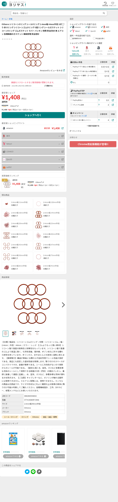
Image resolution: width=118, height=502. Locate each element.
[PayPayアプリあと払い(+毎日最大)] (113, 71)
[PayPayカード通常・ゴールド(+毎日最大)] (113, 75)
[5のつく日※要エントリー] (113, 120)
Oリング (25, 417)
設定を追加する (93, 126)
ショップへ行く (33, 115)
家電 (10, 19)
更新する (48, 86)
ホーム (4, 19)
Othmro (35, 417)
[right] (63, 305)
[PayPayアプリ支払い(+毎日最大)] (113, 66)
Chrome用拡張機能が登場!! (93, 144)
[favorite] (63, 24)
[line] (33, 472)
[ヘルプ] (99, 100)
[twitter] (27, 472)
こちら (89, 93)
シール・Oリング (10, 417)
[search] (104, 13)
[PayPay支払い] (113, 100)
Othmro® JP (14, 106)
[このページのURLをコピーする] (39, 471)
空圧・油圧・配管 (50, 417)
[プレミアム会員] (113, 104)
